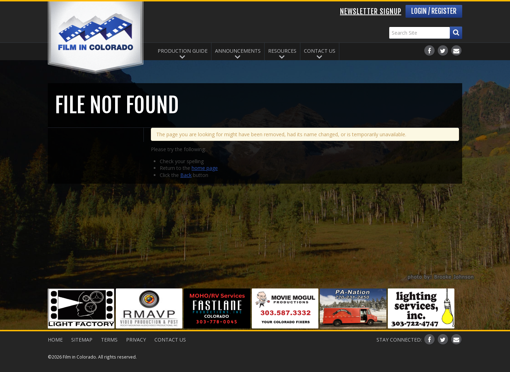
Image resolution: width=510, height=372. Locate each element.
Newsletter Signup (370, 11)
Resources (282, 50)
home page (205, 168)
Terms (109, 339)
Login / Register (434, 11)
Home (55, 339)
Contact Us (319, 50)
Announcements (238, 50)
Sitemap (81, 339)
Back (186, 175)
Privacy (136, 339)
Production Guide (183, 50)
